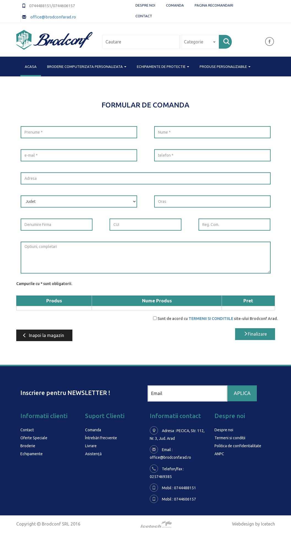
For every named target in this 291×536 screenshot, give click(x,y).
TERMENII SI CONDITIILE (211, 318)
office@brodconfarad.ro (52, 17)
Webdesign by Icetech (253, 523)
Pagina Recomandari (214, 5)
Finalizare (255, 333)
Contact (143, 16)
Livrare (91, 445)
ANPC (219, 453)
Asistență (93, 453)
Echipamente (31, 453)
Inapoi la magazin (43, 335)
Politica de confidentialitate (237, 445)
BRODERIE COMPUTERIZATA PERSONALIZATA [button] (86, 66)
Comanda (175, 5)
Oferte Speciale (33, 437)
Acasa (31, 66)
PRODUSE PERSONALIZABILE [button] (225, 66)
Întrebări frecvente (101, 437)
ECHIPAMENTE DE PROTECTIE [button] (163, 66)
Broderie (27, 445)
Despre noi (145, 5)
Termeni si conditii (229, 437)
